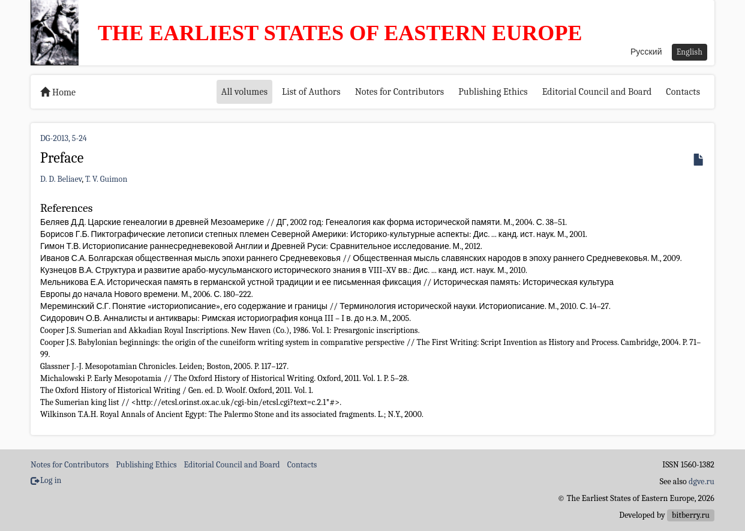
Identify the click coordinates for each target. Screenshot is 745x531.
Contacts (683, 91)
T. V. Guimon (106, 179)
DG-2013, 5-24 (63, 138)
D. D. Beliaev (61, 179)
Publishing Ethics (492, 91)
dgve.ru (701, 481)
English (689, 52)
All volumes (244, 91)
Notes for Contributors (399, 91)
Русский (646, 52)
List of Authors (311, 91)
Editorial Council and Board (597, 91)
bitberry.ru (691, 515)
